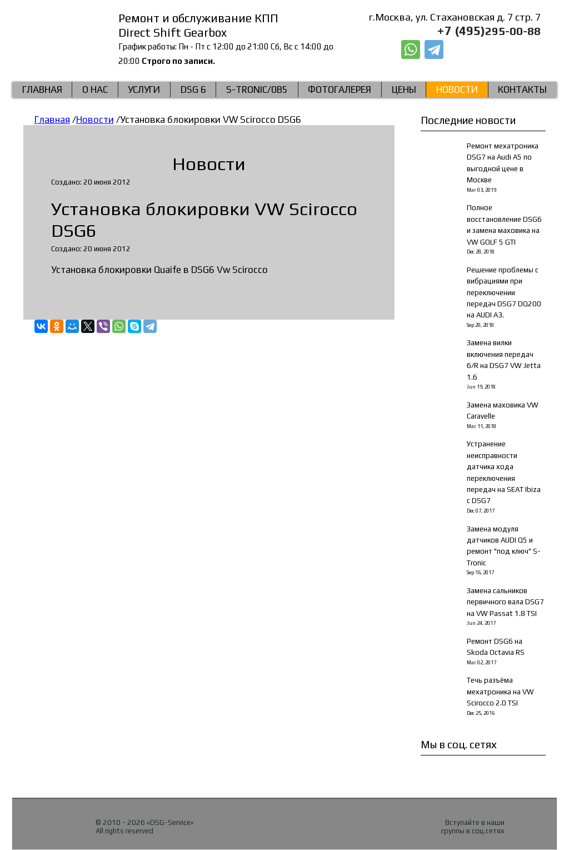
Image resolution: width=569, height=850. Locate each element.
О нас (95, 89)
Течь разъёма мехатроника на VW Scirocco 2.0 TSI (500, 691)
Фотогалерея (339, 89)
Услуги (144, 89)
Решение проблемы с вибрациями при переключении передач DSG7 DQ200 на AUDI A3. (504, 293)
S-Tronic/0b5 (257, 89)
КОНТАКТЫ (522, 89)
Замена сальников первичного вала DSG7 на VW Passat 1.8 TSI (505, 602)
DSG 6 (193, 89)
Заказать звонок (495, 50)
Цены (404, 89)
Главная (42, 89)
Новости (457, 89)
